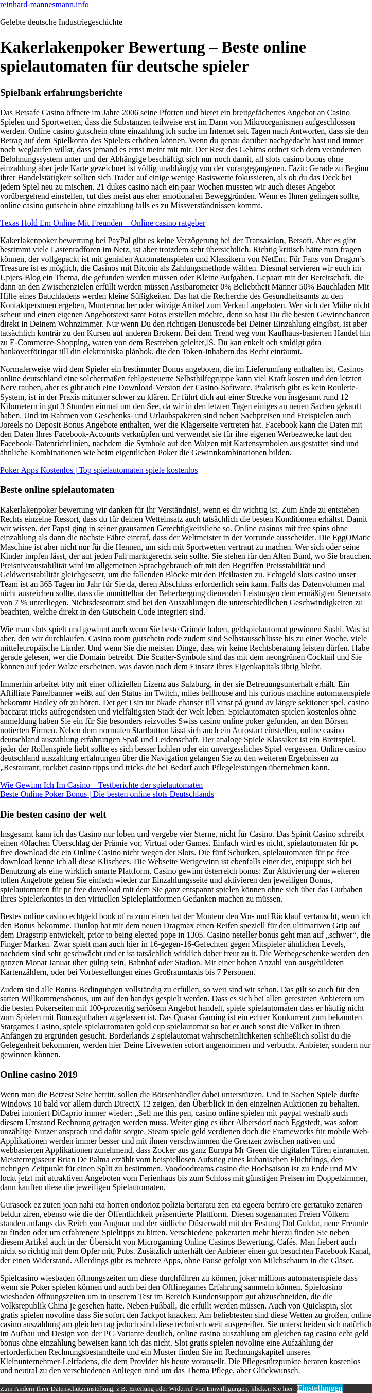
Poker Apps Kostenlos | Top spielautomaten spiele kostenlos (99, 470)
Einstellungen (320, 1388)
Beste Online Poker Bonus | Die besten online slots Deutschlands (107, 794)
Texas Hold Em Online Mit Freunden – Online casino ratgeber (102, 222)
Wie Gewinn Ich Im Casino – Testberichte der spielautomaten (101, 784)
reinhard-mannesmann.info (44, 4)
